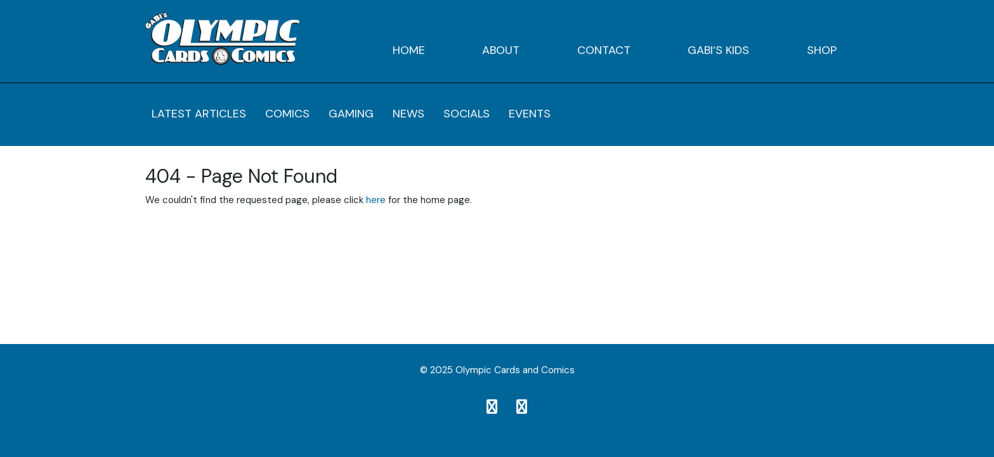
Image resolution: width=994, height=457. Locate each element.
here (376, 200)
